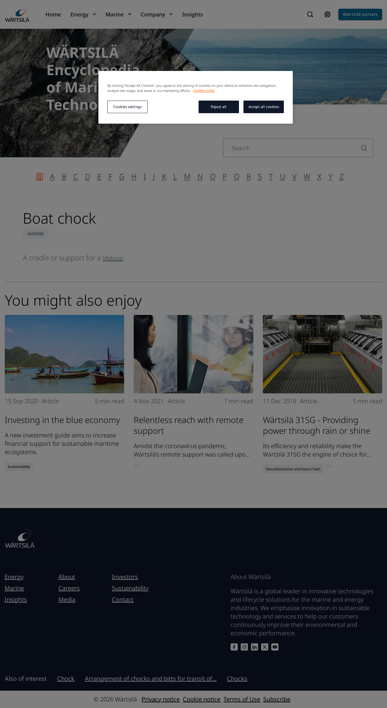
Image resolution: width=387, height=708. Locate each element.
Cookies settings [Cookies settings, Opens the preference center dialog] (127, 106)
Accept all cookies (264, 106)
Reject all (218, 106)
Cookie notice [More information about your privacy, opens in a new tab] (203, 90)
